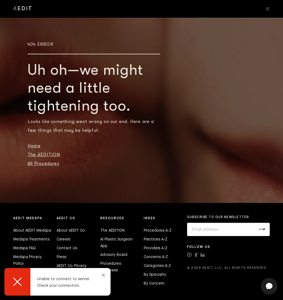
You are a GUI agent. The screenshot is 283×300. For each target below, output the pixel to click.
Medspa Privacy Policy (27, 260)
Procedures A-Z (158, 230)
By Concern (154, 283)
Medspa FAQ (24, 248)
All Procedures (43, 163)
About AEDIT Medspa (32, 230)
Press (61, 257)
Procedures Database (110, 267)
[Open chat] (269, 286)
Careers (63, 239)
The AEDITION (44, 154)
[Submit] (262, 229)
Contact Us (67, 248)
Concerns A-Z (156, 257)
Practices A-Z (155, 239)
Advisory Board (113, 255)
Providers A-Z (155, 248)
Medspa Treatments (31, 239)
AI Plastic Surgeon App (116, 242)
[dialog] (57, 282)
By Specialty (155, 275)
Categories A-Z (157, 266)
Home (34, 145)
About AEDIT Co (71, 230)
